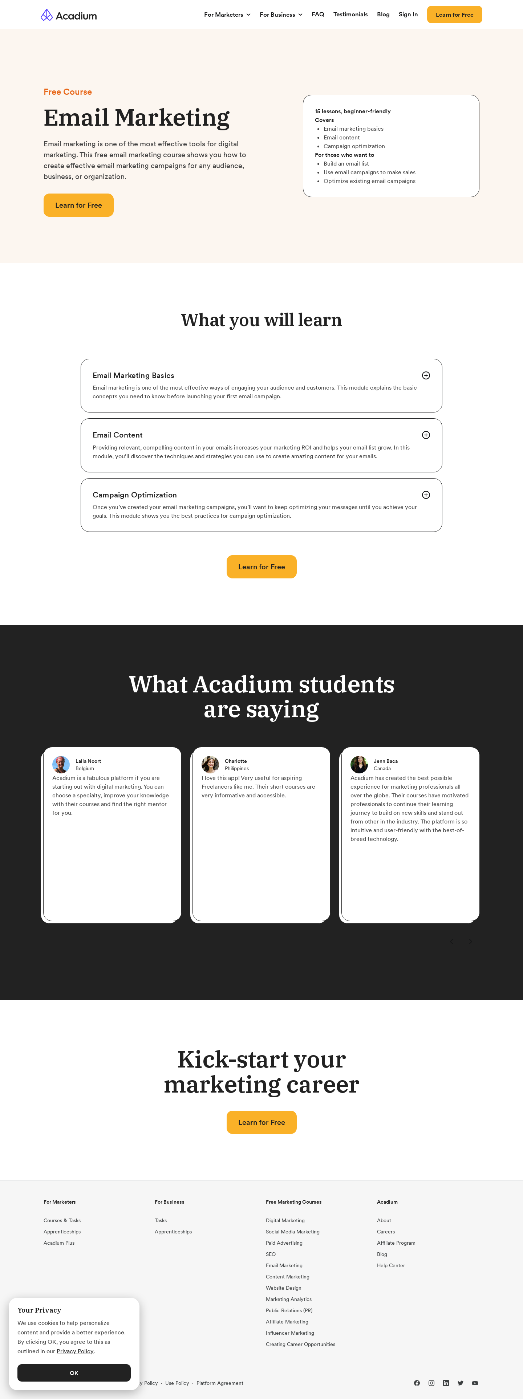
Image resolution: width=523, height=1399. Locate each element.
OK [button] (74, 1372)
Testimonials (350, 14)
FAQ (318, 14)
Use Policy (177, 1383)
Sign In (408, 14)
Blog (383, 14)
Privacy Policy (142, 1383)
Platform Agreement (219, 1383)
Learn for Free (455, 14)
